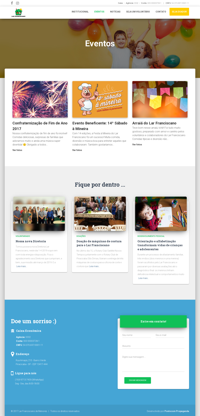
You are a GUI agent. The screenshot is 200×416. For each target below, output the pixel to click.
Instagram (18, 3)
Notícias (115, 11)
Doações (81, 236)
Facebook (12, 3)
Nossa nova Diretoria (31, 241)
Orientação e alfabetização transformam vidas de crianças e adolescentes (160, 245)
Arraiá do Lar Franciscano (154, 123)
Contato (161, 11)
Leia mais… (21, 266)
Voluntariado (23, 236)
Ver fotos (17, 150)
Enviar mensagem (137, 380)
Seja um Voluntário (138, 11)
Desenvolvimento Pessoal (151, 236)
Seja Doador (179, 11)
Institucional (80, 11)
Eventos (99, 11)
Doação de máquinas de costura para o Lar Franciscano (99, 243)
